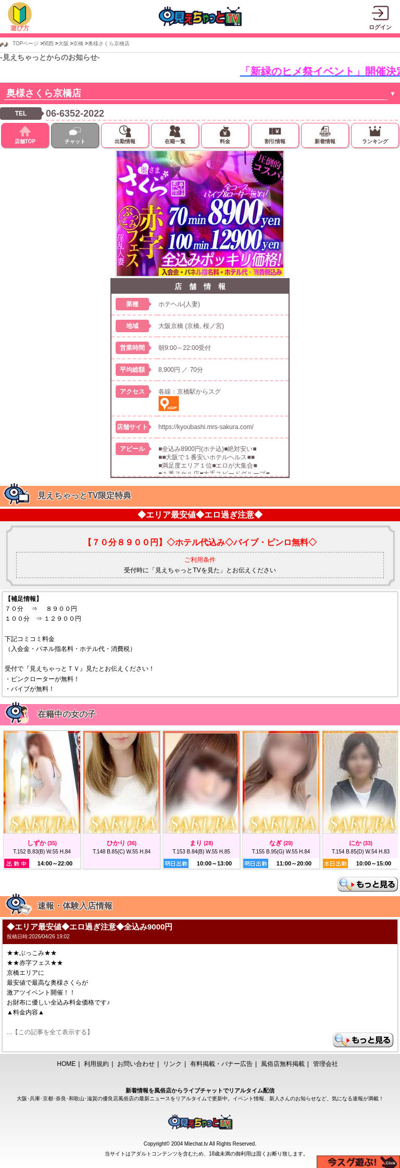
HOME (66, 1063)
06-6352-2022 (75, 113)
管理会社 (325, 1063)
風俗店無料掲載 (283, 1063)
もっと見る (368, 884)
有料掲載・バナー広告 (221, 1063)
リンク (172, 1063)
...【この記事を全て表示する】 (50, 1032)
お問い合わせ (136, 1063)
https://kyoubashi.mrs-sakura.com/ (206, 427)
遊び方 (19, 28)
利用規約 (96, 1063)
